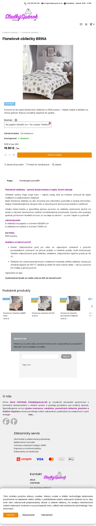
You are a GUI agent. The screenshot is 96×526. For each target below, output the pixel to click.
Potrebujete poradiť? (30, 183)
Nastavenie (29, 515)
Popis (10, 183)
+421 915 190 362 (33, 3)
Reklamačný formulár (24, 444)
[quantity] (9, 157)
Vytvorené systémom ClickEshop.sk (48, 524)
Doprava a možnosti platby (27, 451)
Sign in (66, 359)
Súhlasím (11, 515)
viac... (31, 417)
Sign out (27, 367)
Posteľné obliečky (10, 32)
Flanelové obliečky (30, 32)
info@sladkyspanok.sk (53, 3)
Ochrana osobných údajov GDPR (30, 448)
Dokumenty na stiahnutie (26, 454)
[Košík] (93, 24)
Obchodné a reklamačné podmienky (32, 441)
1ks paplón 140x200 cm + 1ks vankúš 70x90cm (28, 126)
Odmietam (47, 515)
